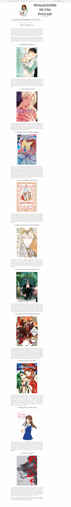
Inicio (9, 1)
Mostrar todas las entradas (35, 19)
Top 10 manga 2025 (27, 25)
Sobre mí (13, 1)
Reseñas (17, 1)
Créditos (31, 1)
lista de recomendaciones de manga (17, 499)
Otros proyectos (24, 1)
